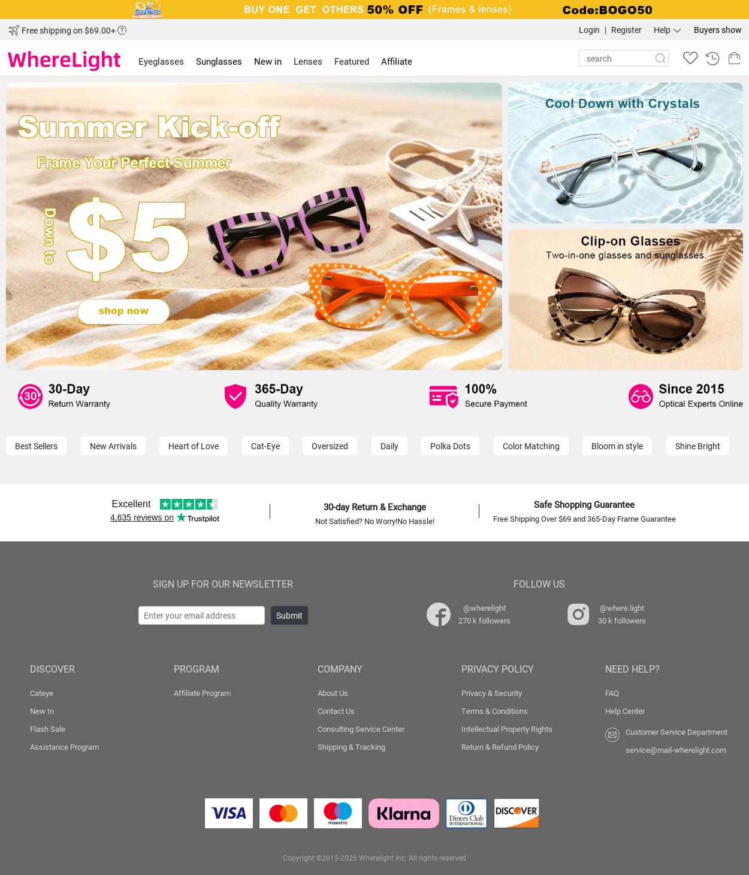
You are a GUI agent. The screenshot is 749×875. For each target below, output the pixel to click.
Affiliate (396, 61)
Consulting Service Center (361, 728)
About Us (333, 693)
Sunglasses (219, 61)
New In (42, 711)
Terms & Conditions (494, 711)
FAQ (612, 693)
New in (268, 61)
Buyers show (718, 29)
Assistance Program (64, 746)
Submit (289, 615)
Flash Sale (47, 728)
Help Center (625, 711)
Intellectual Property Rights (506, 728)
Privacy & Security (491, 693)
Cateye (41, 693)
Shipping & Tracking (351, 746)
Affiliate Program (202, 693)
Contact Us (336, 711)
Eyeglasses (161, 61)
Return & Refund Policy (500, 746)
